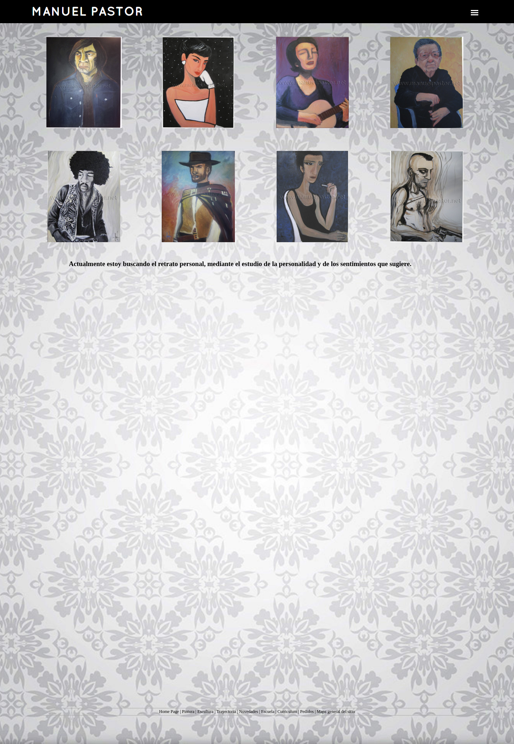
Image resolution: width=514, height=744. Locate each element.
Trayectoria (226, 711)
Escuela (267, 711)
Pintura (188, 711)
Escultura (205, 711)
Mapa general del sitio (336, 711)
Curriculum (287, 711)
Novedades (248, 711)
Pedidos (307, 711)
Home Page (169, 711)
